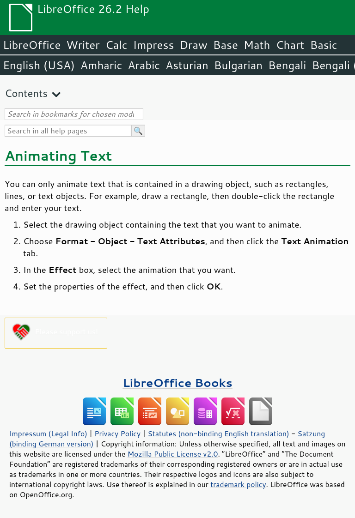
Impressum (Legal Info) (48, 433)
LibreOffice (32, 45)
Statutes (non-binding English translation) (218, 433)
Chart (289, 45)
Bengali (287, 65)
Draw (193, 45)
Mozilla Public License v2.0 (173, 454)
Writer (82, 45)
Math (257, 45)
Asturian (186, 65)
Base (225, 45)
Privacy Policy (117, 433)
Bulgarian (238, 65)
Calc (116, 45)
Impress (153, 45)
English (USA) (39, 65)
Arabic (144, 65)
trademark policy (238, 484)
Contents (26, 93)
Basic (323, 45)
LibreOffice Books (177, 382)
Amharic (101, 65)
